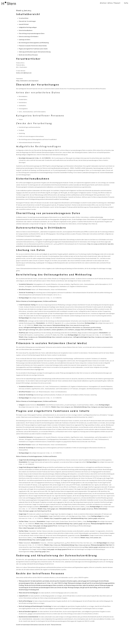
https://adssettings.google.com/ (39, 551)
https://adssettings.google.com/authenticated (32, 528)
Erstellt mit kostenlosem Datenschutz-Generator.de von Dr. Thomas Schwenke (38, 624)
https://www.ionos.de (45, 325)
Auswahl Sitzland (23, 24)
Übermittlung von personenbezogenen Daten (31, 33)
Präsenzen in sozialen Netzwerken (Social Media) (33, 46)
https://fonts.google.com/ (50, 509)
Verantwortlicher (24, 18)
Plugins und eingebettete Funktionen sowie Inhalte (33, 49)
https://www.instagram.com (65, 407)
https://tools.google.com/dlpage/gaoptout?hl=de (43, 526)
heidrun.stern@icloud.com (23, 73)
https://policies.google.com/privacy (83, 509)
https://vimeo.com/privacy (82, 545)
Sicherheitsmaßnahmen (25, 30)
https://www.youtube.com (47, 523)
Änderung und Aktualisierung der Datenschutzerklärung (35, 52)
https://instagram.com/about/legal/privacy (99, 407)
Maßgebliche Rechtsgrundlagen (28, 27)
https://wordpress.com (31, 337)
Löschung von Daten (24, 39)
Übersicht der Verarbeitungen (27, 21)
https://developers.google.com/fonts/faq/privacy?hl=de (35, 511)
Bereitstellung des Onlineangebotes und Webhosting (34, 42)
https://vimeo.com (55, 545)
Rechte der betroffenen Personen (28, 55)
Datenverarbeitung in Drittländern (28, 36)
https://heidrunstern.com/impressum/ (27, 81)
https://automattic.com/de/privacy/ (62, 337)
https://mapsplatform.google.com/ (60, 518)
